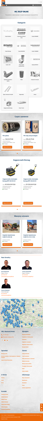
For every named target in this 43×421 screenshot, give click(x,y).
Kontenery (24, 339)
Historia (3, 377)
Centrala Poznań (4, 394)
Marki (23, 368)
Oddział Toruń (4, 399)
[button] (39, 2)
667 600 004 (25, 274)
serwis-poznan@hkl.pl (6, 295)
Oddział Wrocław (4, 401)
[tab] (17, 153)
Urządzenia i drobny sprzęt (27, 336)
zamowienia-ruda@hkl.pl (27, 276)
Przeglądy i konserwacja (27, 366)
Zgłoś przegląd (25, 371)
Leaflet (34, 327)
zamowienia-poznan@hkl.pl (7, 276)
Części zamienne (25, 356)
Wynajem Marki (25, 347)
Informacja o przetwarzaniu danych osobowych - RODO (10, 417)
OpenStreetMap (40, 327)
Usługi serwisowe (25, 353)
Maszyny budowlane (26, 334)
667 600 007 (4, 293)
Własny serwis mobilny (26, 363)
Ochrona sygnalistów (26, 387)
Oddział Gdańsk (4, 396)
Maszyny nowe (4, 353)
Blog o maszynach (25, 377)
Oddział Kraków (4, 406)
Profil (2, 380)
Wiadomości (24, 380)
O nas (2, 415)
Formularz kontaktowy (5, 409)
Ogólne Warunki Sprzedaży (6, 360)
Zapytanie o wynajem (26, 342)
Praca (2, 382)
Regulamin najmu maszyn (27, 344)
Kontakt (5, 415)
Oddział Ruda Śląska (5, 404)
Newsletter (24, 382)
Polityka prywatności (10, 415)
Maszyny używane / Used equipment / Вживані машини (10, 357)
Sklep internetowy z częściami (28, 358)
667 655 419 (4, 274)
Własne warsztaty (25, 361)
